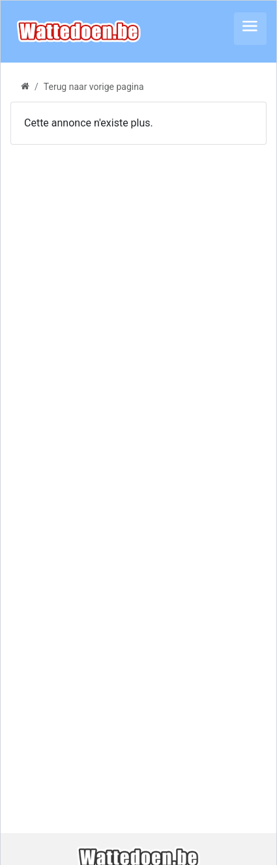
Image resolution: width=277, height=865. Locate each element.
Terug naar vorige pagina (94, 86)
